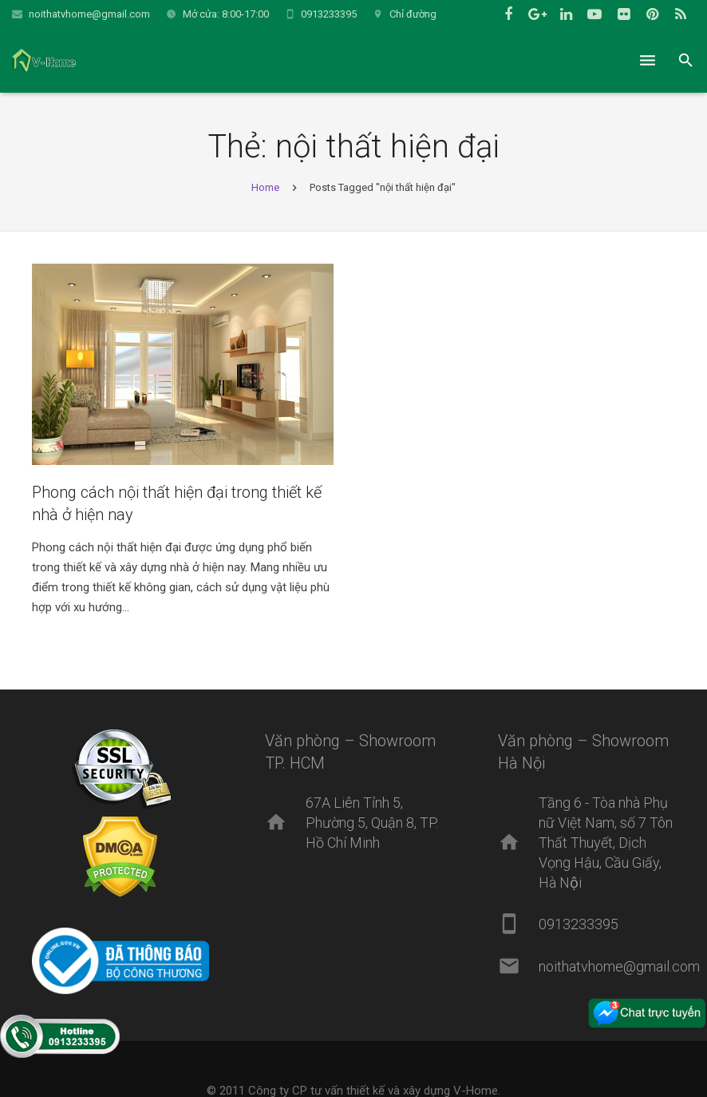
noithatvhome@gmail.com (89, 14)
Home (265, 187)
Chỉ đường (412, 14)
